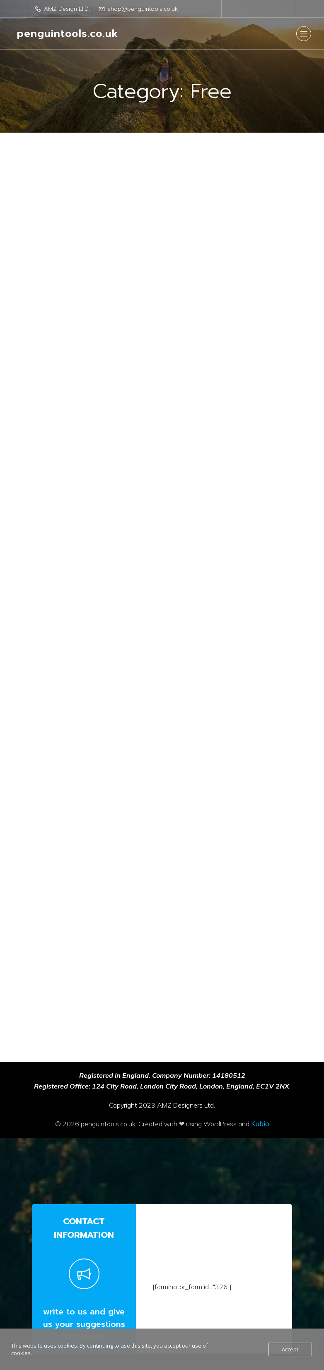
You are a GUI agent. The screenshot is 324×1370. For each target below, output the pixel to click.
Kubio (260, 1074)
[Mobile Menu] (303, 33)
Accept (290, 1349)
